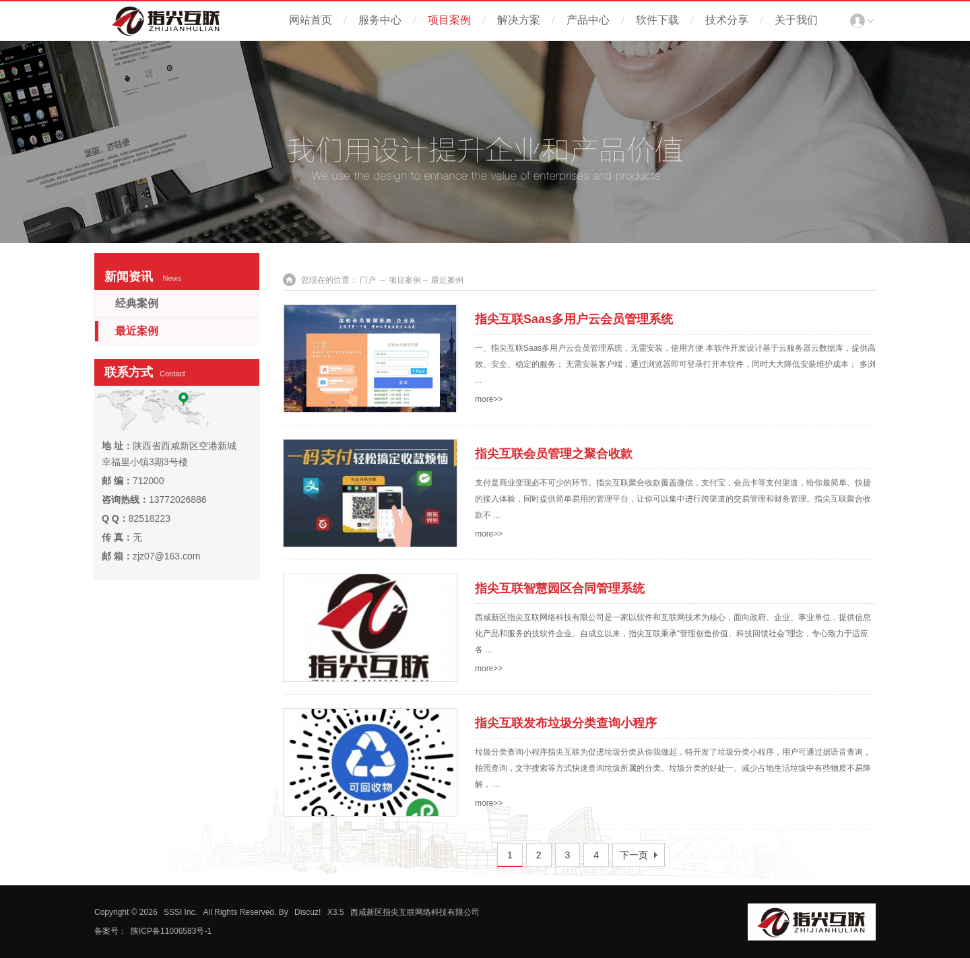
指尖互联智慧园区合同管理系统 (560, 588)
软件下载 (657, 20)
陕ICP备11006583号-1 (171, 931)
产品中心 (588, 20)
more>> (489, 399)
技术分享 (726, 20)
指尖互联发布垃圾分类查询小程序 (566, 723)
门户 (368, 280)
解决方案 (518, 20)
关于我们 (796, 20)
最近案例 (136, 331)
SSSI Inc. (180, 912)
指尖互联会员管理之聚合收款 (554, 453)
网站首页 (310, 20)
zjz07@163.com (167, 556)
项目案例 (449, 20)
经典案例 (136, 303)
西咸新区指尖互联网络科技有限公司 (415, 912)
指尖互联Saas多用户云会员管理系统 (574, 319)
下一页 (634, 855)
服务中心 (379, 20)
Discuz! (307, 912)
